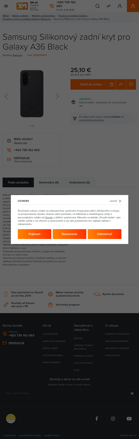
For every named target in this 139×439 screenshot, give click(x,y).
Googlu (49, 217)
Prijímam (34, 234)
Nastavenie (69, 234)
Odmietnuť (104, 234)
